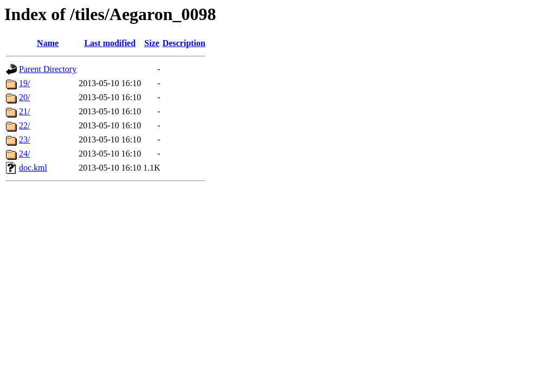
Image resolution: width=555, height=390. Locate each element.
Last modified (109, 43)
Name (48, 43)
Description (184, 43)
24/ (24, 153)
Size (151, 43)
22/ (24, 125)
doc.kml (33, 167)
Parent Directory (47, 69)
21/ (24, 111)
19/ (24, 83)
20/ (24, 97)
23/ (24, 139)
